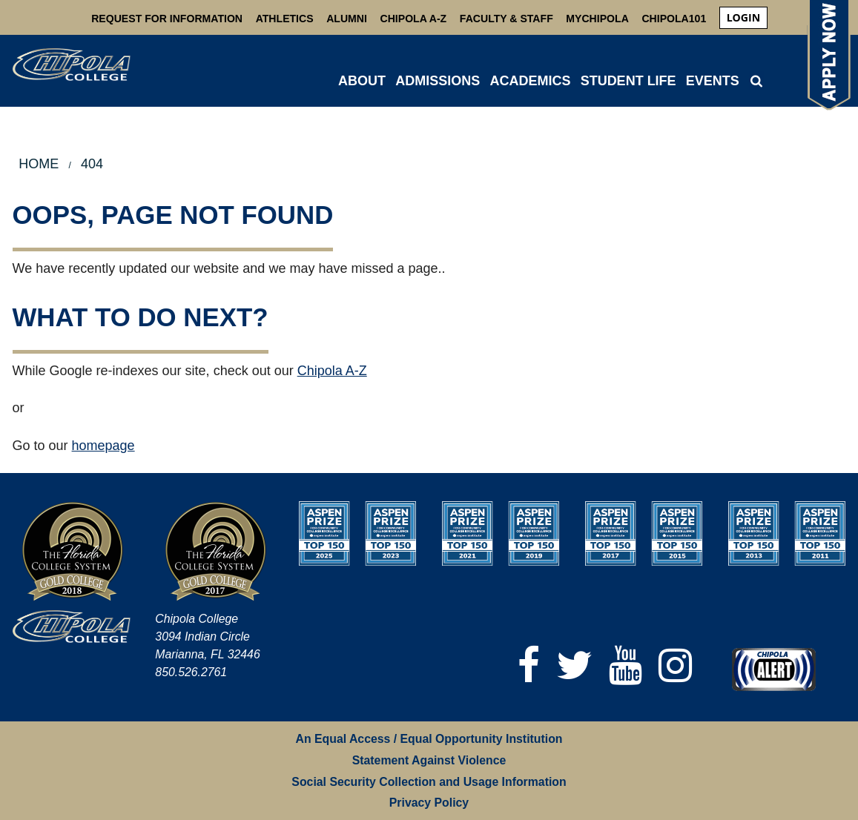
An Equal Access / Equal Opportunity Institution (429, 739)
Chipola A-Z (413, 18)
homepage (103, 445)
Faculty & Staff (506, 18)
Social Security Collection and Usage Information (428, 782)
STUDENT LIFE (628, 80)
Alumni (346, 18)
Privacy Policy (429, 802)
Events (712, 80)
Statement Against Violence (429, 760)
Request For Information (166, 18)
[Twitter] (574, 665)
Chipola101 (673, 18)
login (743, 17)
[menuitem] (743, 18)
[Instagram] (675, 665)
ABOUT (362, 80)
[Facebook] (529, 665)
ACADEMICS (529, 80)
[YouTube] (625, 665)
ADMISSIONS (437, 80)
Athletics (285, 18)
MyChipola (597, 18)
